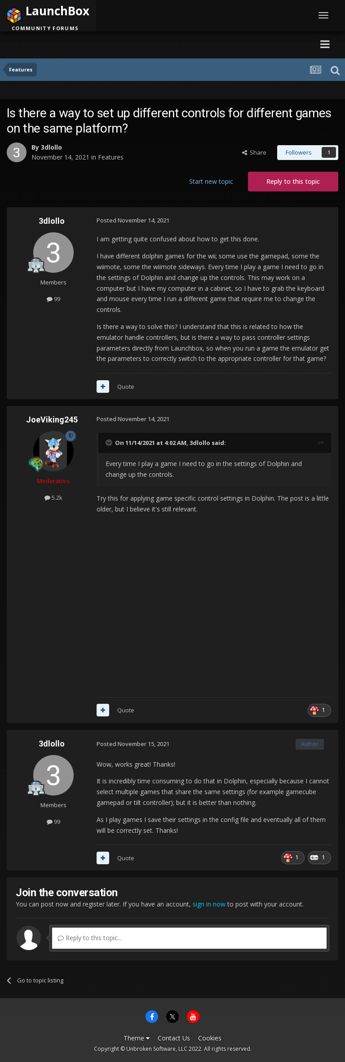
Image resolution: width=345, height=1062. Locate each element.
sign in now (209, 904)
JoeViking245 (52, 419)
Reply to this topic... (90, 937)
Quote (125, 386)
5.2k (53, 497)
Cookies (209, 1038)
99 (53, 299)
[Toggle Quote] (110, 442)
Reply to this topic (293, 181)
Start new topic (211, 181)
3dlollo (51, 147)
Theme (137, 1038)
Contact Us (174, 1038)
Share (254, 152)
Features (111, 157)
